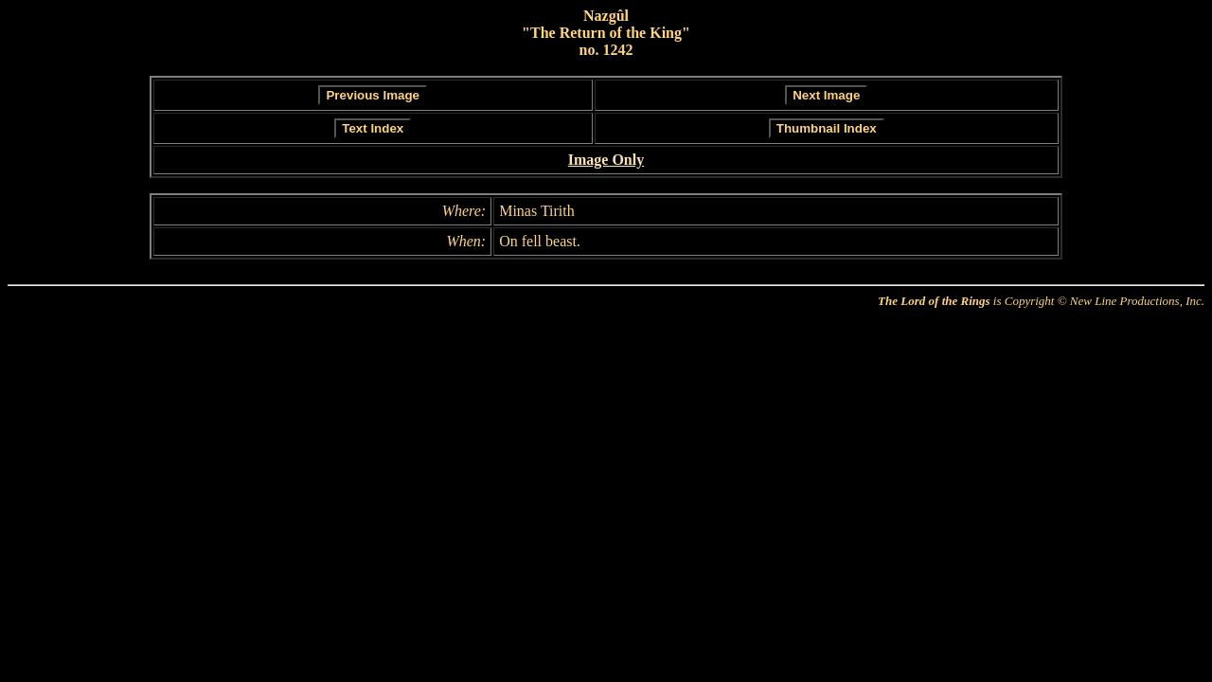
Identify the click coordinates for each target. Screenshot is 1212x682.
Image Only (606, 160)
